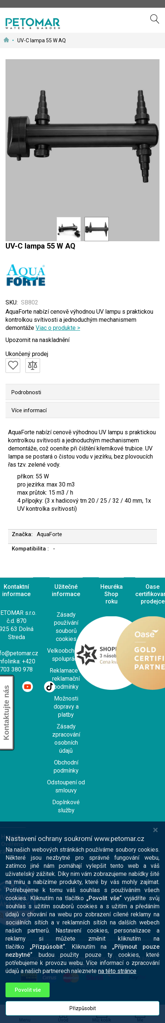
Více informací (29, 410)
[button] (69, 229)
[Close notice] (155, 837)
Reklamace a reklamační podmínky (66, 678)
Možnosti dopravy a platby (66, 706)
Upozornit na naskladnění (37, 339)
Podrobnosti (26, 392)
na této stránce (117, 977)
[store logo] (33, 23)
